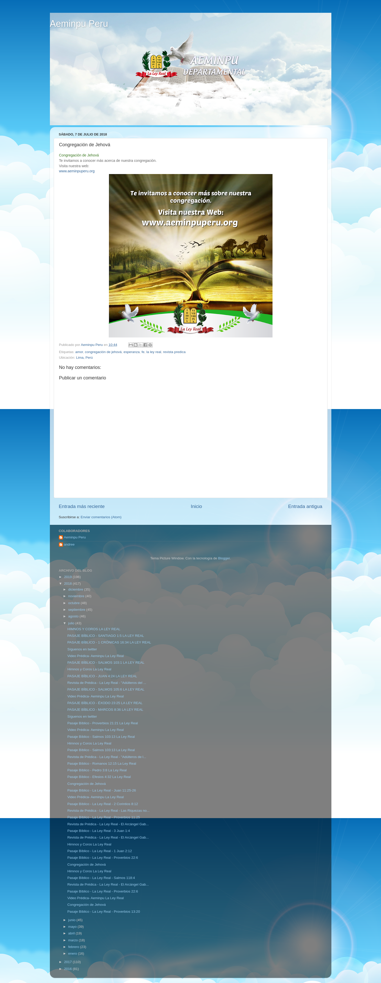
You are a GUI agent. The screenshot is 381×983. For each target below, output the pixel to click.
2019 (68, 577)
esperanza (132, 352)
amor (79, 352)
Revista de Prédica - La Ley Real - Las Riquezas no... (108, 810)
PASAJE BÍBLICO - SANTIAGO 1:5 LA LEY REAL (105, 636)
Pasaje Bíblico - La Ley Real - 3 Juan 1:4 (98, 831)
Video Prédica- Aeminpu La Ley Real (95, 656)
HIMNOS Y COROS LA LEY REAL (93, 629)
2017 (68, 962)
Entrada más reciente (82, 506)
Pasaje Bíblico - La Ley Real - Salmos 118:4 (101, 878)
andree (69, 544)
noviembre (76, 596)
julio (71, 623)
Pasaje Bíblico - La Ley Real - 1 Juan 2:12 (99, 851)
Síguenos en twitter (82, 649)
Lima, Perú (84, 357)
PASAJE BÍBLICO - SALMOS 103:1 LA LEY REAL (105, 662)
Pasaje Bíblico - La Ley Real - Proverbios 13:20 (103, 911)
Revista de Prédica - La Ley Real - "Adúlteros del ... (106, 683)
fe (142, 352)
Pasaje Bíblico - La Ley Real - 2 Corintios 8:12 (102, 804)
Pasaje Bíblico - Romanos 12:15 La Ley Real (101, 763)
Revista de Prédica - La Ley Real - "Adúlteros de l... (106, 757)
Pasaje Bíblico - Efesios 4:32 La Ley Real (99, 777)
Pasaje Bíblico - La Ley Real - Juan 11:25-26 (101, 790)
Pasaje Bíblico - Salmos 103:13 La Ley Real (101, 737)
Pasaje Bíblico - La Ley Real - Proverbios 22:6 (102, 858)
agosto (74, 616)
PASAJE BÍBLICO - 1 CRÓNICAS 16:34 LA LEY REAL (109, 642)
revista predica (174, 352)
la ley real (153, 352)
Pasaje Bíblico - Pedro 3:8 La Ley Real (97, 770)
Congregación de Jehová (86, 784)
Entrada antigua (305, 506)
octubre (74, 603)
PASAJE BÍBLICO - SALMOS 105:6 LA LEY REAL (105, 689)
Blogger (224, 558)
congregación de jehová (103, 352)
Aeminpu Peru (79, 23)
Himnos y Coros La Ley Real (89, 669)
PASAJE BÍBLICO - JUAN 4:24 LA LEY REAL (102, 676)
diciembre (76, 589)
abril (72, 933)
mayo (73, 927)
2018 (68, 583)
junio (72, 920)
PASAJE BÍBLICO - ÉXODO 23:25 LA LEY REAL (105, 703)
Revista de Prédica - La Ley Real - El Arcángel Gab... (108, 824)
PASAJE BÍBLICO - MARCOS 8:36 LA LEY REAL (105, 709)
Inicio (196, 506)
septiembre (77, 610)
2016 (68, 969)
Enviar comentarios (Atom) (101, 517)
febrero (74, 947)
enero (73, 953)
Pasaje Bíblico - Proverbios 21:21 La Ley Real (102, 723)
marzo (73, 940)
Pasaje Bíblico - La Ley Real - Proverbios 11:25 (103, 817)
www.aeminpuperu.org (77, 171)
